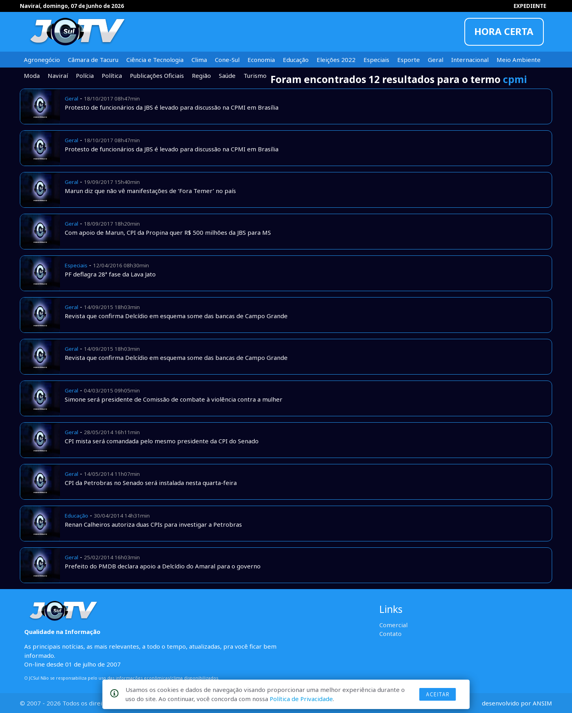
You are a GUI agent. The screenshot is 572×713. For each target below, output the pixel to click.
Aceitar (438, 694)
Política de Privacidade (301, 699)
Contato (390, 634)
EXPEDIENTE (530, 6)
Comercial (393, 625)
